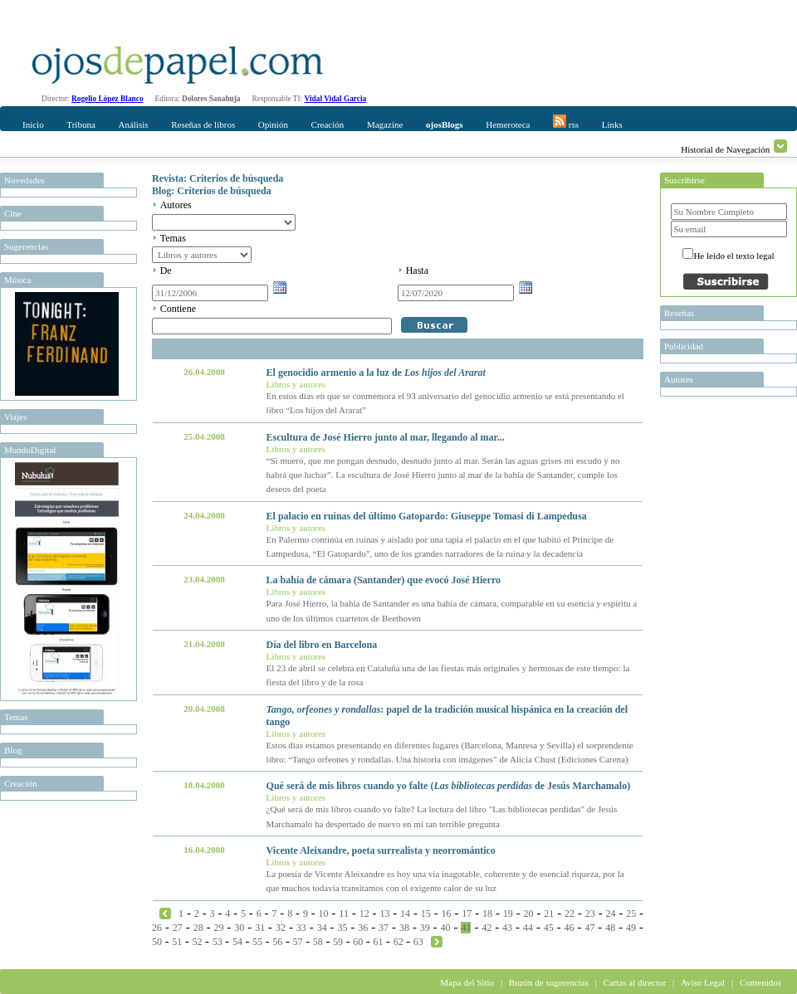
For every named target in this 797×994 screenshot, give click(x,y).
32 (281, 927)
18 (487, 913)
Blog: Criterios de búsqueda (211, 191)
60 (358, 942)
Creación (328, 124)
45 (549, 927)
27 (178, 927)
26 (157, 927)
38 (404, 927)
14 (405, 913)
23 (590, 913)
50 (157, 942)
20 (529, 913)
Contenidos (760, 982)
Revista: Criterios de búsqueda (217, 178)
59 (338, 942)
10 (324, 913)
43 (507, 927)
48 (610, 927)
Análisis (133, 124)
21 (549, 913)
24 (610, 913)
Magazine (385, 124)
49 (631, 927)
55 (257, 942)
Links (612, 124)
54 (237, 942)
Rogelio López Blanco (107, 99)
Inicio (33, 124)
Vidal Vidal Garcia (336, 99)
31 (260, 927)
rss (566, 122)
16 (447, 913)
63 (418, 942)
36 (363, 927)
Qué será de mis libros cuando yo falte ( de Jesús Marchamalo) (448, 786)
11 (344, 913)
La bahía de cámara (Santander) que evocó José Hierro (383, 580)
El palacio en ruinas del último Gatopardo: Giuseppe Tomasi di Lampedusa (426, 516)
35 (342, 927)
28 (198, 927)
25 (631, 913)
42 (486, 927)
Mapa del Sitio (467, 982)
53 (217, 942)
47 (589, 927)
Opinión (273, 124)
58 (318, 942)
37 (384, 927)
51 (177, 942)
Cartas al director (634, 982)
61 (378, 942)
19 (508, 913)
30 (239, 927)
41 (466, 927)
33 (301, 927)
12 (364, 913)
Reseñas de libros (203, 124)
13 (384, 913)
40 (446, 927)
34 (322, 927)
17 (467, 913)
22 (570, 913)
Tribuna (80, 124)
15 (426, 913)
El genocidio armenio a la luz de (376, 372)
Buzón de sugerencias (549, 982)
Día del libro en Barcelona (322, 644)
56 (277, 942)
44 (528, 927)
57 (298, 942)
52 (197, 942)
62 (398, 942)
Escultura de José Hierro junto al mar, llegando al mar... (385, 437)
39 (425, 927)
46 (570, 927)
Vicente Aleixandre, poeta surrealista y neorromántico (381, 850)
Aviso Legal (703, 982)
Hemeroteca (508, 124)
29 (218, 927)
